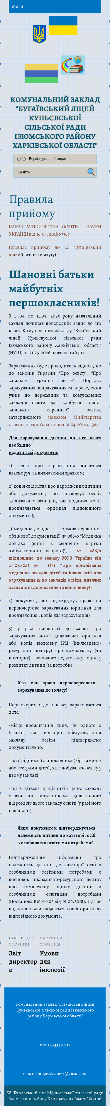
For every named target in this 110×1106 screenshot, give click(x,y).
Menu (17, 6)
